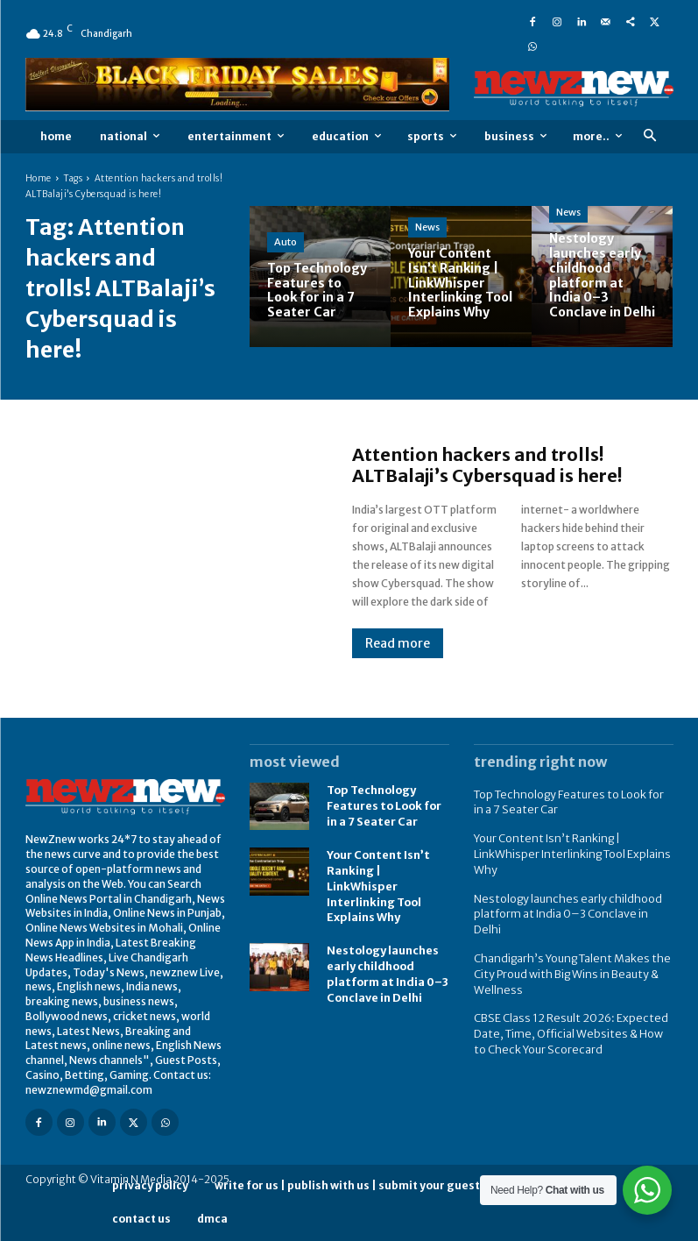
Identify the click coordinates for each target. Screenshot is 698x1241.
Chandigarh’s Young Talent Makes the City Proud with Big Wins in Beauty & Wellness (566, 950)
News (427, 227)
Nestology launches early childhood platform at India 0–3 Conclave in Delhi (570, 901)
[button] (650, 136)
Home (38, 178)
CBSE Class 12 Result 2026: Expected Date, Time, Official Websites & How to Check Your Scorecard (570, 1008)
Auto (285, 242)
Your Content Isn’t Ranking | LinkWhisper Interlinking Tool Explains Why (377, 883)
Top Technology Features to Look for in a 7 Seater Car (383, 805)
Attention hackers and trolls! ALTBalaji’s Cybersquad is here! (487, 464)
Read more (397, 643)
